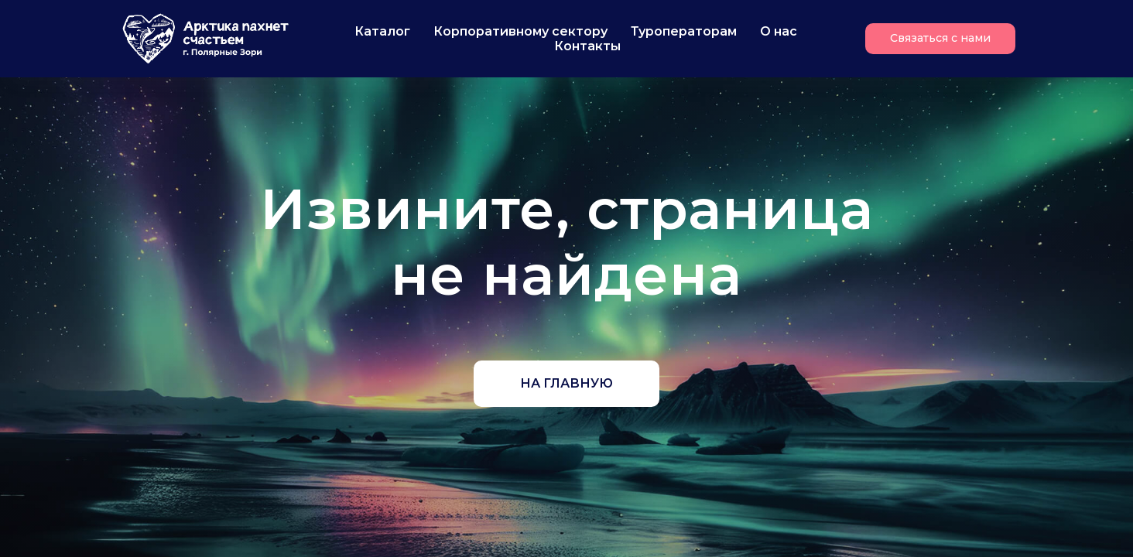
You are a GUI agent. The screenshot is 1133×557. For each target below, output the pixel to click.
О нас (778, 31)
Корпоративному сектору (520, 31)
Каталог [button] (382, 31)
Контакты (587, 46)
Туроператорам (684, 31)
